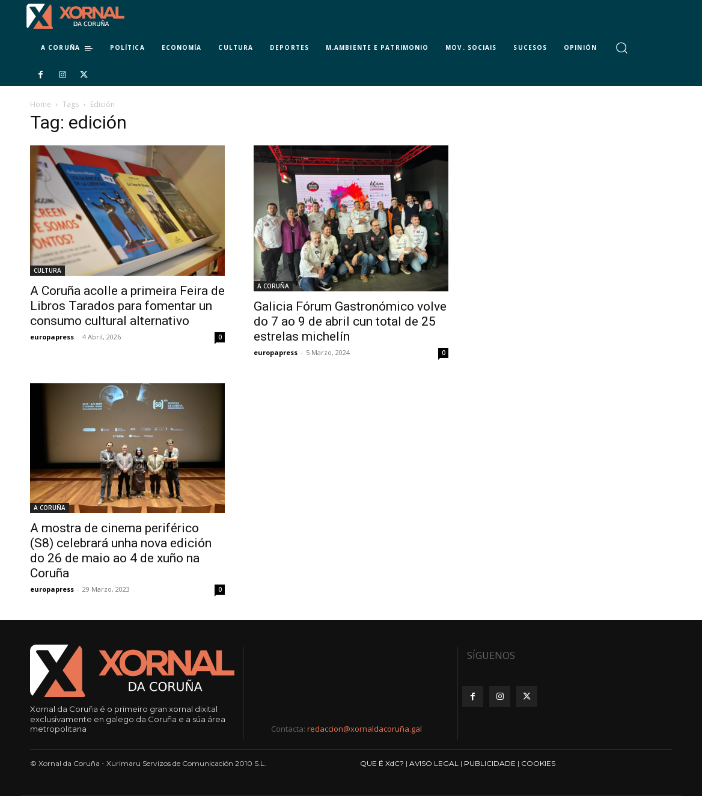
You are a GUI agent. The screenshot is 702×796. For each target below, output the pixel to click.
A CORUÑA (273, 286)
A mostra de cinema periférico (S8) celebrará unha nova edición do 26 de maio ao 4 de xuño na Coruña (121, 550)
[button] (621, 47)
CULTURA (47, 270)
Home (40, 104)
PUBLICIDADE (490, 763)
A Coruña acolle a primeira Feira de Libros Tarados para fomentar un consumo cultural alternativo (127, 306)
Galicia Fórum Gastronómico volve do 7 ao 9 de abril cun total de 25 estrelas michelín (350, 321)
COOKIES (538, 763)
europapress (52, 336)
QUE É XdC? (382, 763)
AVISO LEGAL (434, 763)
